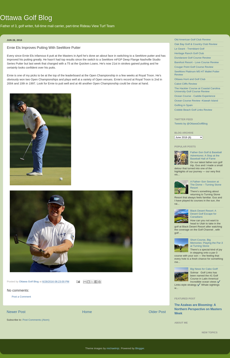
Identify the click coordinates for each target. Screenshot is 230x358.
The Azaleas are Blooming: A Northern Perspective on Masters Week (198, 309)
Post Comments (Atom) (36, 319)
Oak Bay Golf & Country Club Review (195, 44)
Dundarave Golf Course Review (192, 57)
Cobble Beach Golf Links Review (193, 109)
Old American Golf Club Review (192, 39)
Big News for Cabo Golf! (204, 268)
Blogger (139, 348)
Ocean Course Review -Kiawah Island (196, 100)
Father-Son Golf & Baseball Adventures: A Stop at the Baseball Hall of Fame (206, 155)
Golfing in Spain (183, 105)
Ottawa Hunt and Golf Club (189, 79)
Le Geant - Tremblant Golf (189, 48)
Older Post (157, 312)
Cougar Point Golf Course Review (193, 66)
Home (87, 312)
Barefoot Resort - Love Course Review (196, 62)
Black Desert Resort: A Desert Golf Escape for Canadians (203, 213)
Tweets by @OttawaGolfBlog (191, 123)
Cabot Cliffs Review (185, 83)
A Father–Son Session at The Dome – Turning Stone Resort (205, 184)
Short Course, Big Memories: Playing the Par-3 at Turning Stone (206, 242)
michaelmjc (113, 348)
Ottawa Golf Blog (26, 18)
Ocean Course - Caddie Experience (194, 96)
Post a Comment (21, 296)
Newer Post (16, 312)
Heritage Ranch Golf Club (189, 53)
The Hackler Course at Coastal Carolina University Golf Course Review (197, 90)
